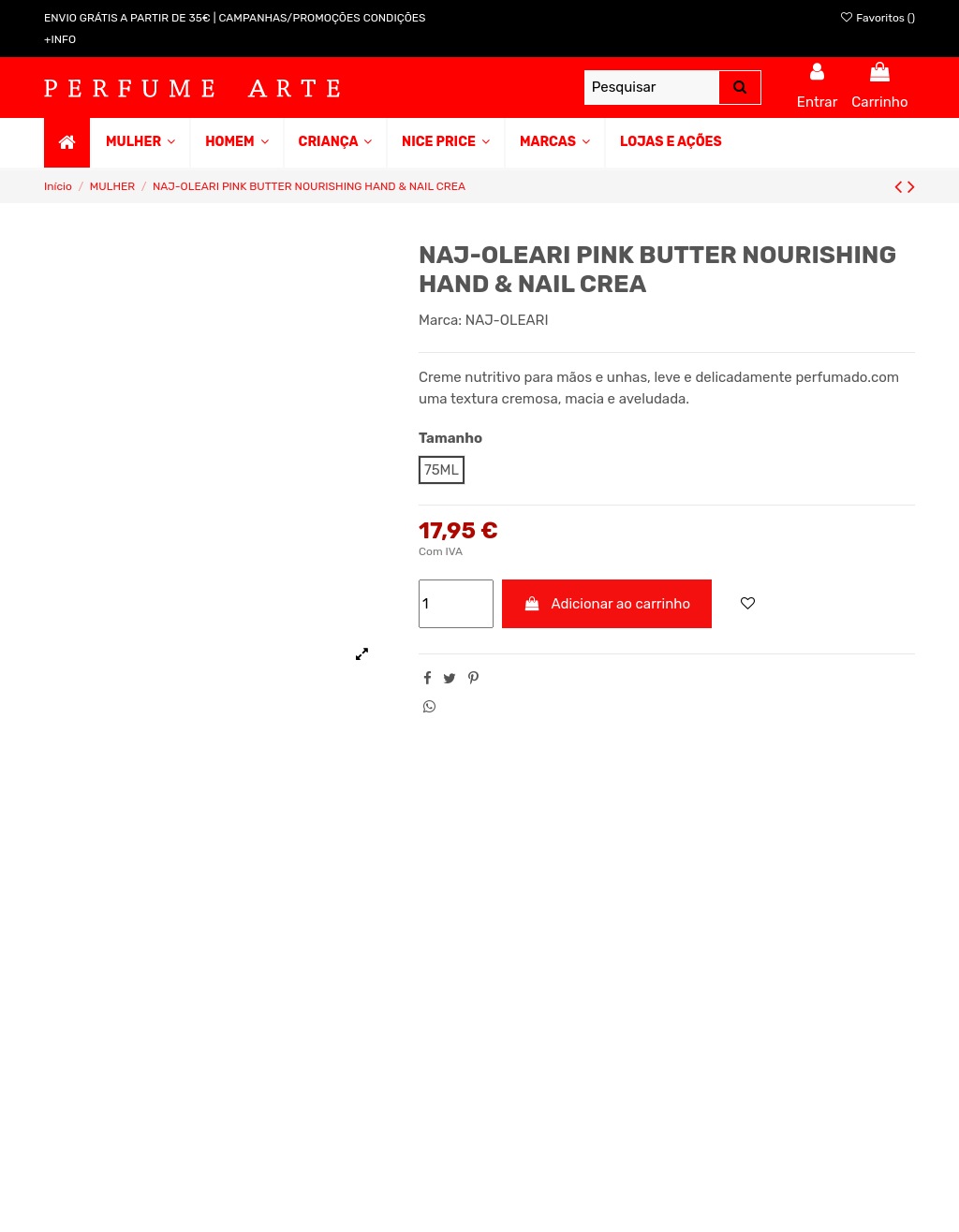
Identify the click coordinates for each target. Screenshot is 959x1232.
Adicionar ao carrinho (607, 603)
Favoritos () (877, 17)
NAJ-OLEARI (507, 320)
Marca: (440, 320)
